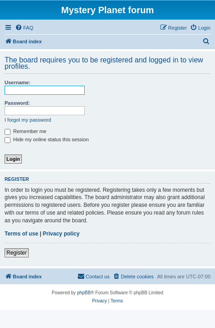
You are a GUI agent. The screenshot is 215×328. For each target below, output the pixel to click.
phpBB (84, 292)
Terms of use (21, 234)
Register (16, 253)
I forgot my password (28, 120)
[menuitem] (24, 27)
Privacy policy (61, 234)
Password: (17, 103)
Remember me (25, 131)
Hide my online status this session (47, 139)
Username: (18, 82)
